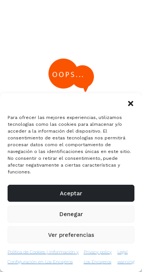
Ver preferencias (71, 235)
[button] (130, 103)
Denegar (71, 214)
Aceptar (71, 193)
